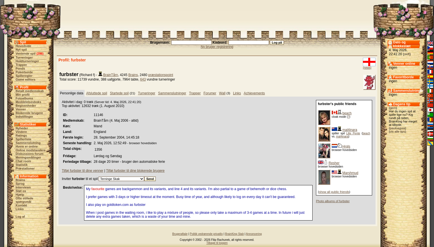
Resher (334, 163)
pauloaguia (397, 128)
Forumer (210, 93)
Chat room (23, 161)
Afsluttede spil (96, 93)
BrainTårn (110, 75)
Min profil (23, 94)
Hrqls (346, 146)
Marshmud (350, 173)
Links (20, 209)
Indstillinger (24, 116)
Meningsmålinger (28, 157)
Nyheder (22, 128)
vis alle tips (397, 131)
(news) (367, 67)
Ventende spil (26, 53)
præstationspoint (160, 75)
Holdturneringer (27, 61)
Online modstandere (31, 150)
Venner (21, 109)
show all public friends (334, 191)
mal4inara (349, 130)
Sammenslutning (28, 142)
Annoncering (254, 233)
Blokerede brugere (29, 113)
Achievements (254, 93)
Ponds (20, 68)
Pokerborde (24, 72)
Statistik (22, 164)
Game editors (25, 79)
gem (393, 108)
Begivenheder (26, 105)
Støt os (21, 191)
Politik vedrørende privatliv (206, 233)
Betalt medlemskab (30, 91)
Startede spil (119, 93)
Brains (20, 180)
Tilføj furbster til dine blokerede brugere (135, 171)
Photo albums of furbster (333, 201)
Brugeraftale (179, 233)
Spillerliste (23, 139)
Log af (20, 216)
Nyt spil (21, 49)
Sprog (20, 183)
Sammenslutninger (172, 93)
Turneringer (24, 57)
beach (347, 113)
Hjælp (20, 194)
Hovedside (23, 46)
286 (39, 53)
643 (143, 79)
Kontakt (21, 205)
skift (407, 54)
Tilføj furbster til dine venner (82, 171)
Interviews (23, 187)
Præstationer (25, 168)
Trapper (21, 64)
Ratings (21, 135)
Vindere (21, 131)
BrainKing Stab (234, 233)
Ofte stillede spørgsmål (24, 200)
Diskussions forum (30, 153)
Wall (222, 93)
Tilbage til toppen (217, 242)
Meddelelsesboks (28, 102)
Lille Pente (353, 133)
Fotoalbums (24, 98)
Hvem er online (27, 146)
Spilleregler (24, 75)
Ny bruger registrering (217, 47)
